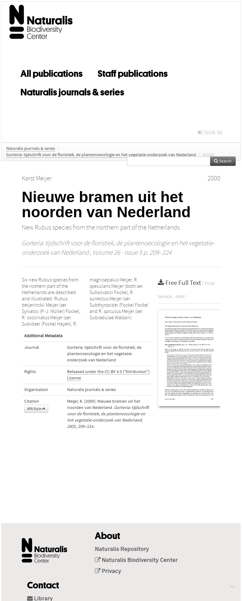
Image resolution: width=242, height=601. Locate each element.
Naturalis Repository (122, 549)
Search (223, 161)
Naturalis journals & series (72, 91)
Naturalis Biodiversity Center (136, 560)
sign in (210, 132)
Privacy (108, 571)
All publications (51, 72)
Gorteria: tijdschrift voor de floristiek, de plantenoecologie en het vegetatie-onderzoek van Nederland (101, 154)
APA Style (36, 408)
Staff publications (133, 72)
